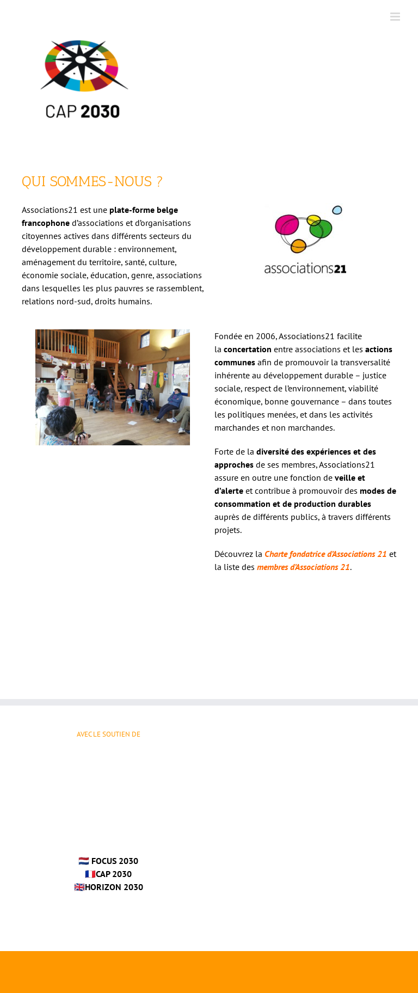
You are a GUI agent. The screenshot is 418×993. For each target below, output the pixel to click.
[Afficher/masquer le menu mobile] (396, 16)
